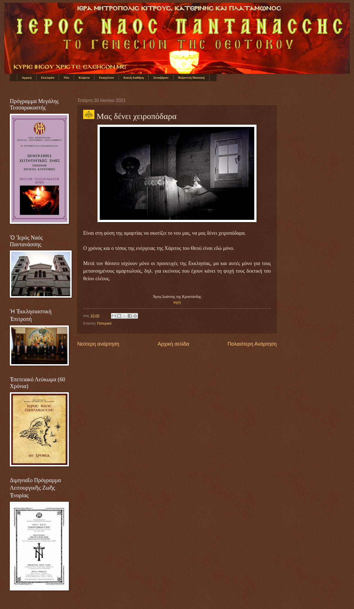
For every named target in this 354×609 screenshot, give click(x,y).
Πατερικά (104, 323)
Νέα (66, 77)
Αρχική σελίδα (173, 344)
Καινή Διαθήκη (134, 77)
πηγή (177, 302)
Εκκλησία (47, 77)
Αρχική (27, 77)
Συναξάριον (161, 77)
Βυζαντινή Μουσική (191, 77)
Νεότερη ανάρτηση (98, 344)
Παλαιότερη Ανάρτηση (252, 344)
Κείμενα (84, 77)
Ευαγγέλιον (106, 77)
